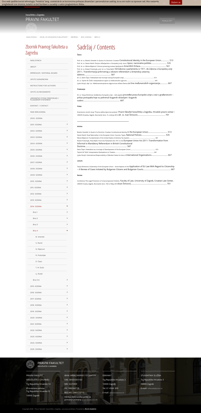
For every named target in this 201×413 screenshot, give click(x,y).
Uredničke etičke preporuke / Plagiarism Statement (44, 99)
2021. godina (35, 324)
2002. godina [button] (36, 131)
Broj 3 (35, 224)
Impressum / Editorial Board (43, 73)
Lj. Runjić (39, 274)
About (33, 67)
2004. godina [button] (36, 143)
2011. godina (35, 187)
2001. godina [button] (36, 124)
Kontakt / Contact (39, 106)
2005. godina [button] (36, 150)
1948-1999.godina (37, 112)
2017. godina (35, 299)
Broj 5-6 (36, 280)
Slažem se (175, 2)
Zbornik (74, 37)
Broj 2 (35, 218)
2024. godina (36, 343)
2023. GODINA (36, 336)
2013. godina (35, 200)
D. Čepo (39, 261)
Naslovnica (31, 37)
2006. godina (36, 156)
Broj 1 (35, 212)
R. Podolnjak (41, 255)
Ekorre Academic (90, 409)
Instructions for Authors (43, 86)
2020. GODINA (36, 318)
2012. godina (35, 194)
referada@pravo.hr (155, 388)
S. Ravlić (39, 243)
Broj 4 (97, 37)
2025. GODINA (36, 349)
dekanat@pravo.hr (116, 393)
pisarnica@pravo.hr (90, 400)
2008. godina (36, 169)
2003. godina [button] (36, 137)
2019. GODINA (36, 311)
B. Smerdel (40, 237)
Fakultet (167, 21)
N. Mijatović (40, 249)
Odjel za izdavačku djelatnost (54, 37)
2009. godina (36, 175)
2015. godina (35, 286)
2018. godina (36, 305)
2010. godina (36, 181)
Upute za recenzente (40, 92)
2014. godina (86, 37)
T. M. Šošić (40, 268)
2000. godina (36, 118)
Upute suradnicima (39, 79)
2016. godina (36, 292)
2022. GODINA (36, 330)
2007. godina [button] (36, 162)
